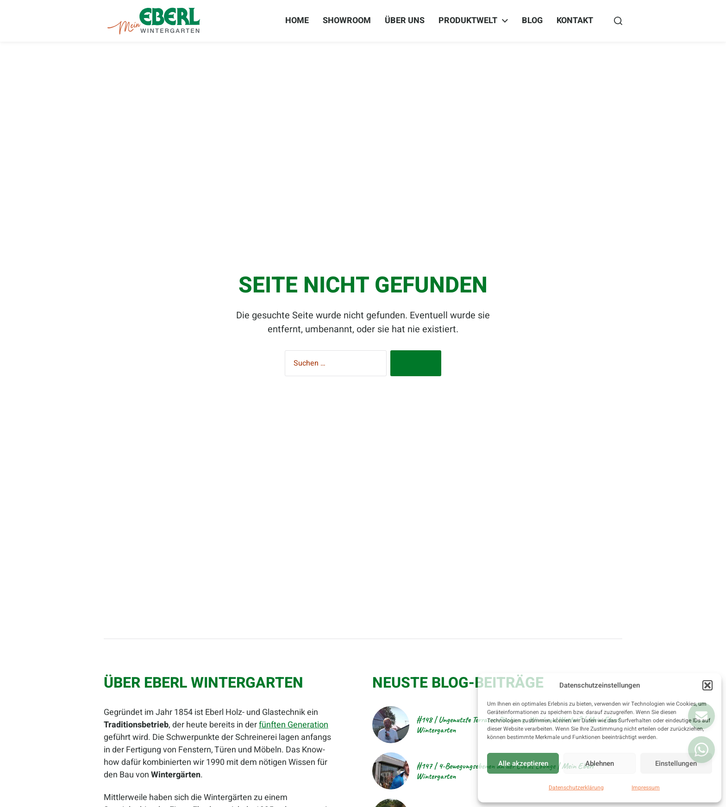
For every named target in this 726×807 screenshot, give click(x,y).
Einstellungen (676, 763)
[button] (707, 685)
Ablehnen (599, 763)
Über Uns (405, 21)
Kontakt (575, 21)
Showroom (347, 21)
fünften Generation (293, 725)
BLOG (532, 21)
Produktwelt (467, 21)
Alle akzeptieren (523, 763)
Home (297, 21)
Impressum (646, 787)
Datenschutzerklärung (576, 787)
